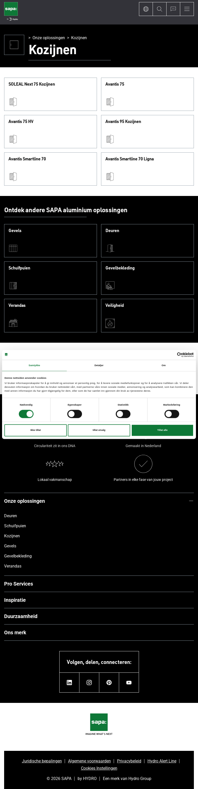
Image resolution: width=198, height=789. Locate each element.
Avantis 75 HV (21, 121)
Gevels (15, 230)
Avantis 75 (114, 84)
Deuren (112, 230)
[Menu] (187, 9)
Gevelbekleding (120, 268)
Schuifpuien (19, 268)
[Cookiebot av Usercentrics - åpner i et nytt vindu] (171, 354)
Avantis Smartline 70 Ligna (129, 159)
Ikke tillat (35, 430)
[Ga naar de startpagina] (11, 12)
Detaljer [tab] (98, 365)
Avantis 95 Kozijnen (123, 121)
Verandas (17, 305)
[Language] (146, 9)
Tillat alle (162, 430)
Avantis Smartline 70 (27, 159)
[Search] (159, 9)
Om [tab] (164, 365)
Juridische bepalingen (42, 761)
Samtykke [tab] (34, 365)
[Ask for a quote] (173, 9)
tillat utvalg (99, 430)
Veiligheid (114, 305)
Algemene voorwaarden (89, 761)
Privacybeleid (129, 761)
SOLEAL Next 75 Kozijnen (32, 84)
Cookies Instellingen (99, 768)
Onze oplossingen (48, 37)
